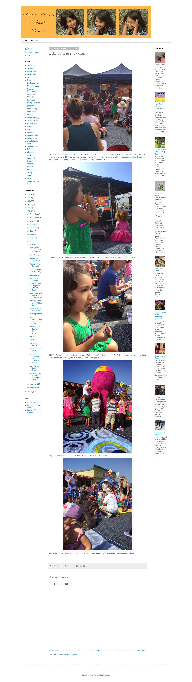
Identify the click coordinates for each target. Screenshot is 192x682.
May (32, 238)
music (29, 129)
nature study (32, 138)
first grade (31, 100)
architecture (31, 74)
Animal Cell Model (159, 270)
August (33, 228)
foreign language (33, 103)
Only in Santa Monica (32, 142)
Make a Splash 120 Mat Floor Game (35, 303)
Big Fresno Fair (33, 83)
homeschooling (33, 118)
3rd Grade (31, 68)
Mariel (30, 49)
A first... (32, 340)
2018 (30, 201)
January (33, 387)
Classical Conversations (32, 90)
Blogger (106, 675)
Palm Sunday (34, 255)
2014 (30, 392)
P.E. (28, 149)
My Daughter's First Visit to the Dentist (35, 250)
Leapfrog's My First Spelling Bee (160, 152)
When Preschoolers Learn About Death (35, 320)
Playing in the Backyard (34, 265)
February (33, 384)
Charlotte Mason (33, 86)
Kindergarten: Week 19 (160, 357)
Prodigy (30, 161)
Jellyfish (32, 337)
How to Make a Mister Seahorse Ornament (160, 315)
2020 (30, 194)
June (32, 234)
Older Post (141, 650)
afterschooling (32, 71)
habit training (32, 109)
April (32, 241)
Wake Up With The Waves (63, 154)
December (34, 214)
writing (29, 173)
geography (31, 106)
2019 (30, 198)
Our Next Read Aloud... (35, 350)
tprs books (31, 170)
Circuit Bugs (159, 65)
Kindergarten (32, 124)
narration (30, 132)
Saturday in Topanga (33, 279)
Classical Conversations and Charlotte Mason (35, 358)
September (34, 224)
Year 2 (29, 179)
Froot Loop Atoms (159, 194)
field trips (30, 97)
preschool (31, 158)
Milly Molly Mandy (33, 344)
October (33, 221)
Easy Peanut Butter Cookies (34, 368)
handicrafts (31, 112)
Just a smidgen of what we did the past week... (35, 376)
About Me (34, 40)
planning (30, 152)
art (28, 77)
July (31, 231)
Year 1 (29, 176)
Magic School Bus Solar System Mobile (34, 330)
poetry (29, 155)
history (29, 115)
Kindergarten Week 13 (160, 434)
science (30, 167)
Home (25, 40)
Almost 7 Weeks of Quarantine (159, 223)
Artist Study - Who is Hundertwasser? (160, 107)
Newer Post (53, 650)
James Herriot (32, 120)
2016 (30, 208)
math (29, 126)
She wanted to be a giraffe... (35, 310)
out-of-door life (32, 146)
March (32, 245)
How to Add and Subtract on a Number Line (35, 295)
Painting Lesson (35, 314)
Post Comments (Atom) (68, 655)
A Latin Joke (34, 275)
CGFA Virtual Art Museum (33, 406)
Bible (29, 80)
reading (30, 164)
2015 (30, 211)
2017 (30, 205)
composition (32, 94)
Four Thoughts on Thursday (35, 270)
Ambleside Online (34, 402)
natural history (32, 135)
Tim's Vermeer (160, 397)
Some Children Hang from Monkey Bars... (35, 287)
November (34, 218)
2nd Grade (31, 65)
